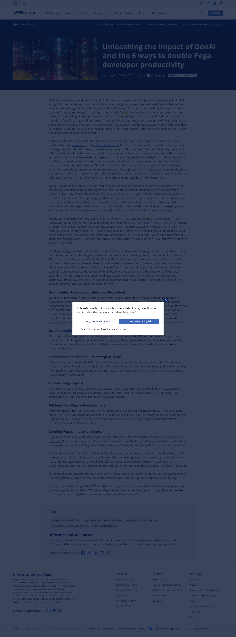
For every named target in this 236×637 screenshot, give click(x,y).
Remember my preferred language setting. (104, 328)
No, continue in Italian (97, 321)
